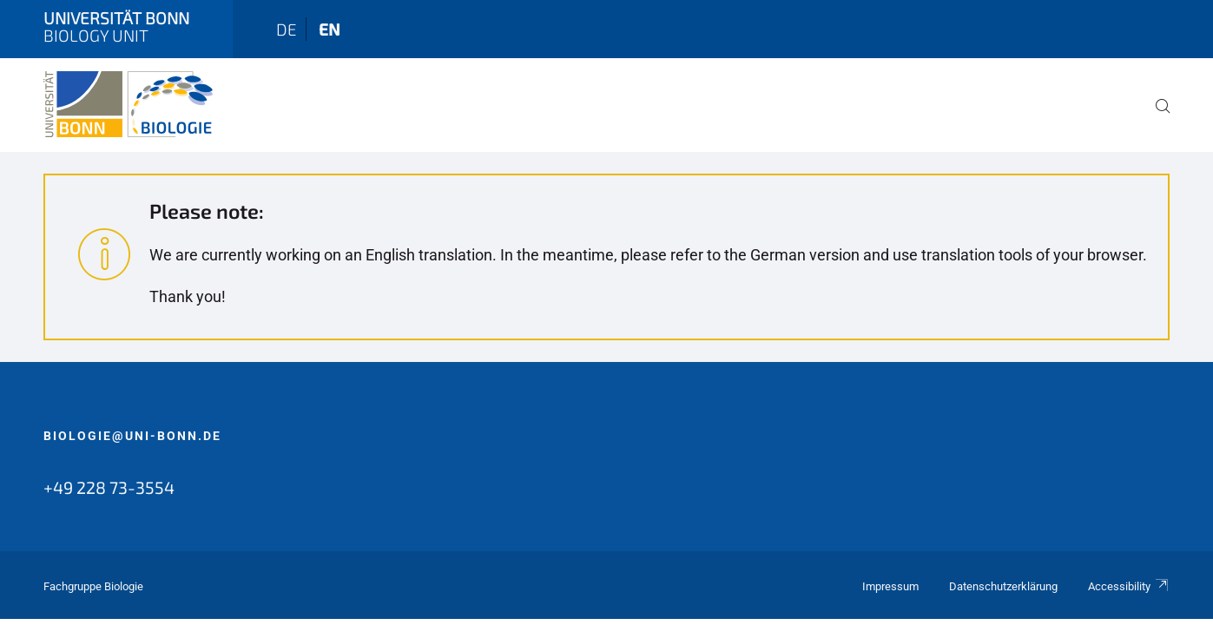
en (329, 29)
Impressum (890, 586)
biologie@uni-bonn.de (132, 436)
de (286, 29)
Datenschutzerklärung (1003, 586)
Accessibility (1129, 586)
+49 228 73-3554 (109, 487)
